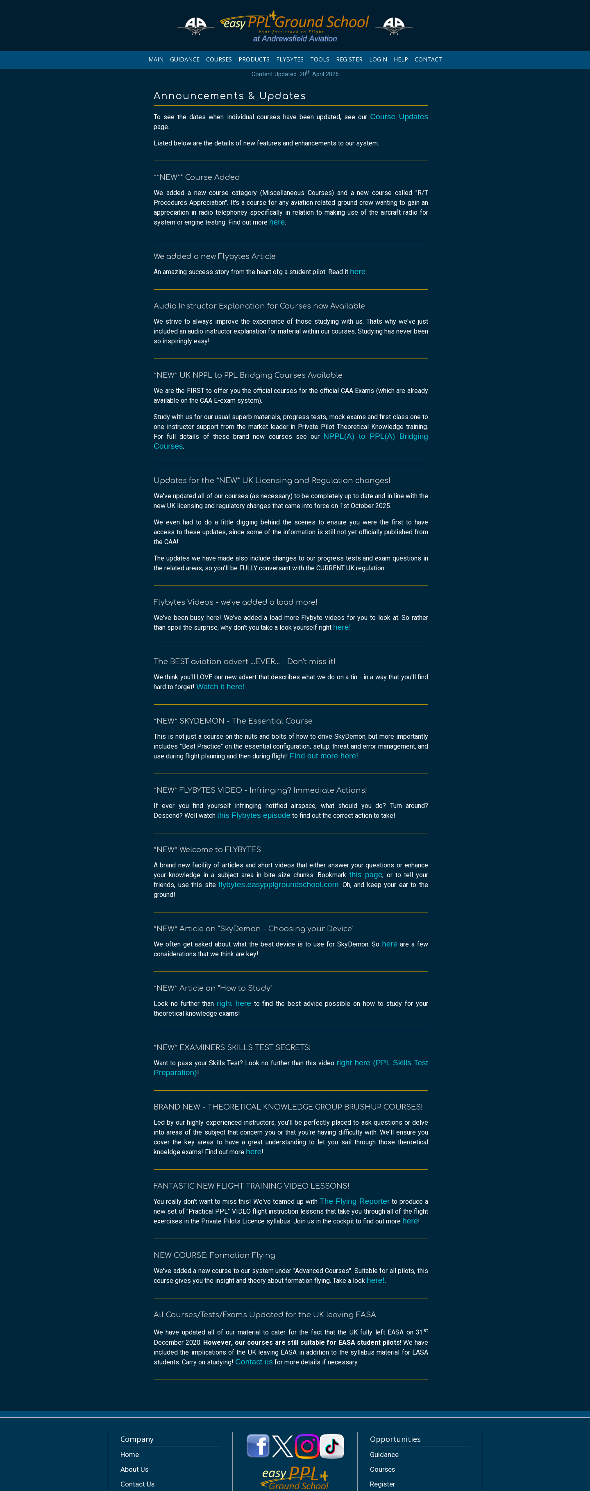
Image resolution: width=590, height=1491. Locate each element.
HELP (401, 59)
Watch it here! (220, 686)
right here (234, 1003)
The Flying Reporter (355, 1201)
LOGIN (378, 59)
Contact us (254, 1361)
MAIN (155, 59)
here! (342, 627)
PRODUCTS (254, 59)
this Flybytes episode (253, 815)
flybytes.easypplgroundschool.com (278, 884)
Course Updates (399, 116)
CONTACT (428, 59)
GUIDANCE (185, 59)
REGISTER (349, 59)
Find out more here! (324, 755)
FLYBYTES (290, 59)
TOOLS (319, 59)
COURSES (219, 59)
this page (365, 874)
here (277, 222)
